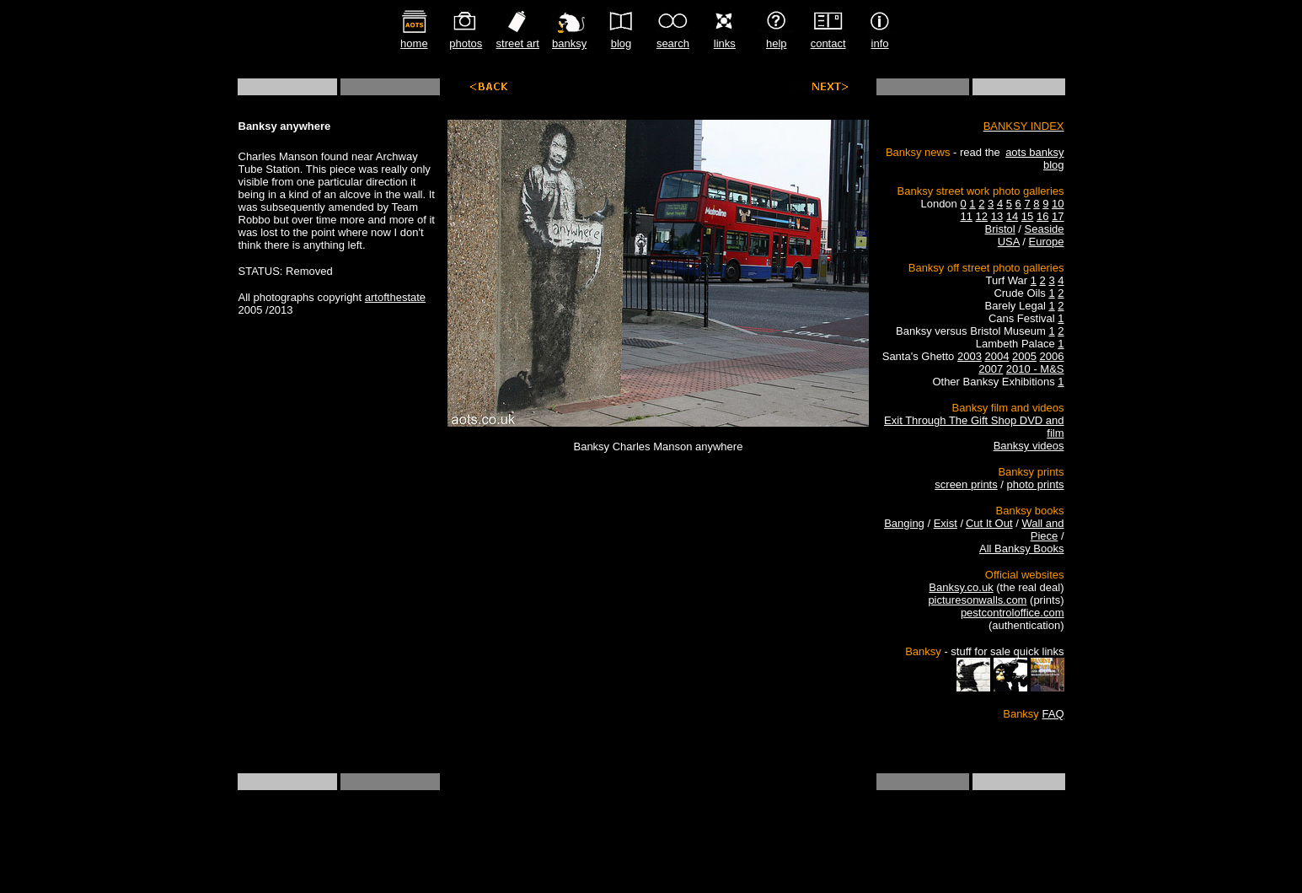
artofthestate (395, 297)
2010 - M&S (1035, 369)
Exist (945, 523)
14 (1012, 216)
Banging (904, 523)
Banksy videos (1029, 445)
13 (997, 216)
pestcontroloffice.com (1012, 612)
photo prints (1035, 484)
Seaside (1044, 229)
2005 (1024, 356)
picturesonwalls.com (977, 600)
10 (1058, 203)
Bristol (1000, 229)
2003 (969, 356)
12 (982, 216)
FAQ (1053, 713)
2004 (996, 356)
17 (1058, 216)
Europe (1046, 241)
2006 (1052, 356)
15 (1027, 216)
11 (966, 216)
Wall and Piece (1042, 529)
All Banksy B (1010, 548)
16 (1042, 216)
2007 (990, 369)
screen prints (966, 484)
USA (1009, 241)
